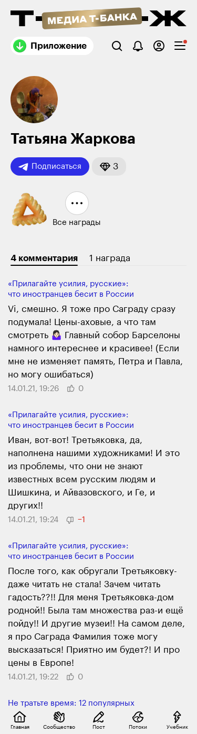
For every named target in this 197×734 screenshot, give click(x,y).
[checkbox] (179, 45)
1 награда (109, 258)
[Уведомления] (137, 45)
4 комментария (44, 258)
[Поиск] (116, 45)
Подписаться (49, 166)
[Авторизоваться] (158, 45)
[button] (109, 166)
